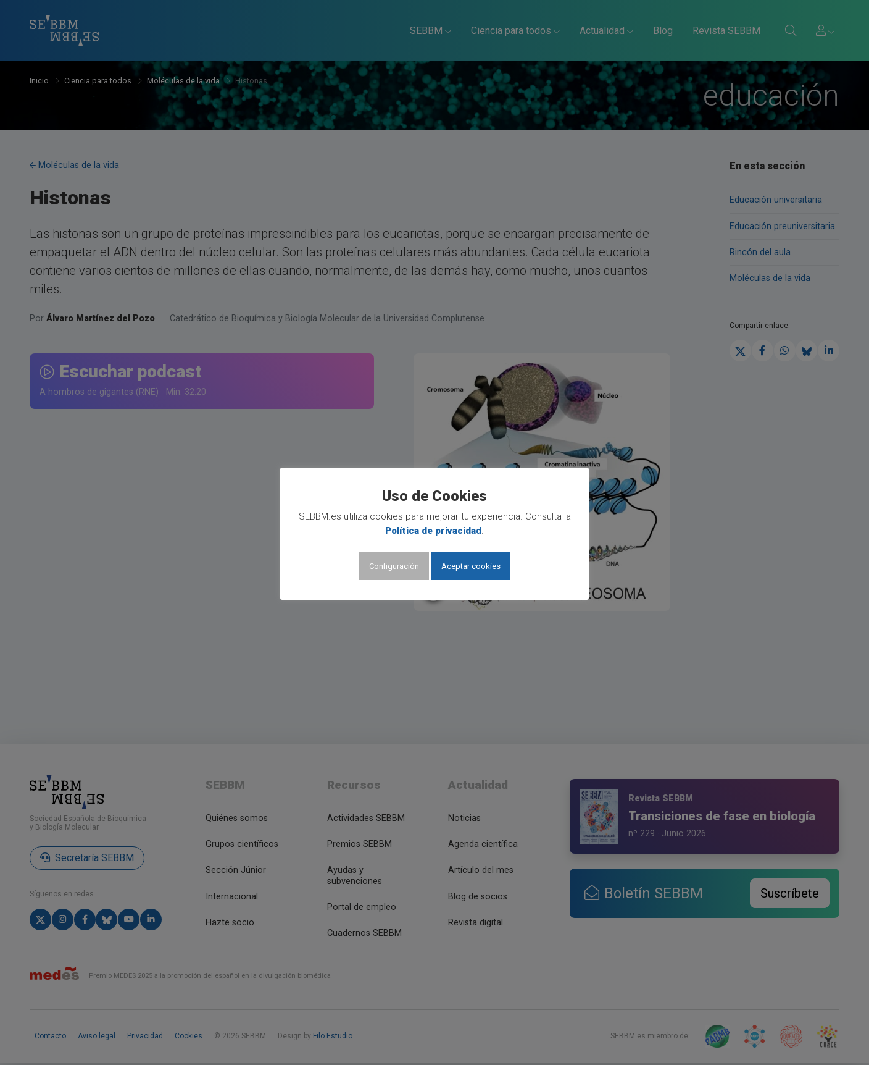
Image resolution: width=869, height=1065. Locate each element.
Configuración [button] (394, 566)
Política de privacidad (433, 530)
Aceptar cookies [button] (471, 566)
